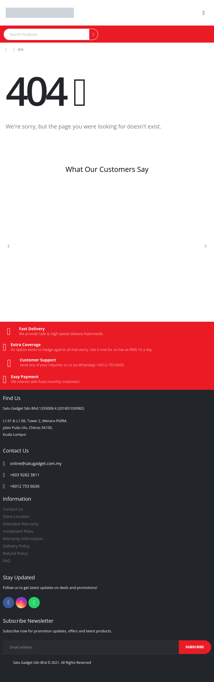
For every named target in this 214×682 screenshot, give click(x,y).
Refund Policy (15, 553)
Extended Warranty (21, 524)
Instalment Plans (18, 531)
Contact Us (13, 509)
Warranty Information (23, 538)
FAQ (7, 560)
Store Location (16, 516)
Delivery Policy (16, 546)
